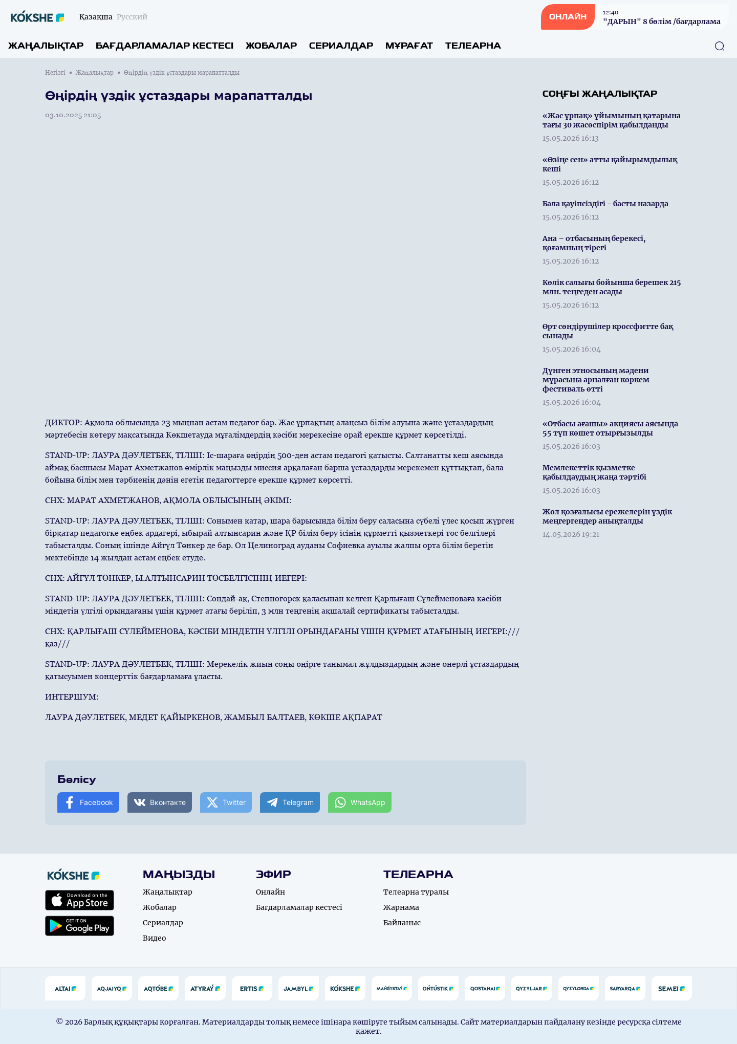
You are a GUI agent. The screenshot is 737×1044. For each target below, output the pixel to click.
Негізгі (55, 72)
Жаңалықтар (45, 46)
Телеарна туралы (416, 892)
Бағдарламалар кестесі (164, 46)
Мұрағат (409, 46)
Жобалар (271, 46)
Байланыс (402, 922)
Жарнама (401, 907)
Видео (154, 938)
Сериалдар (341, 46)
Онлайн (270, 892)
